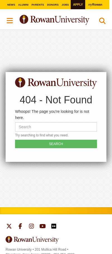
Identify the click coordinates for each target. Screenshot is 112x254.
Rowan (95, 4)
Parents (38, 4)
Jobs (65, 4)
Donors (53, 4)
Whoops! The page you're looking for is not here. (52, 114)
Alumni (23, 4)
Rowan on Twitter (9, 227)
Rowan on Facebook (20, 227)
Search (102, 22)
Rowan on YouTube (42, 227)
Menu (10, 21)
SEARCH (56, 144)
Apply (78, 4)
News (11, 4)
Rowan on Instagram (31, 227)
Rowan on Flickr (53, 227)
